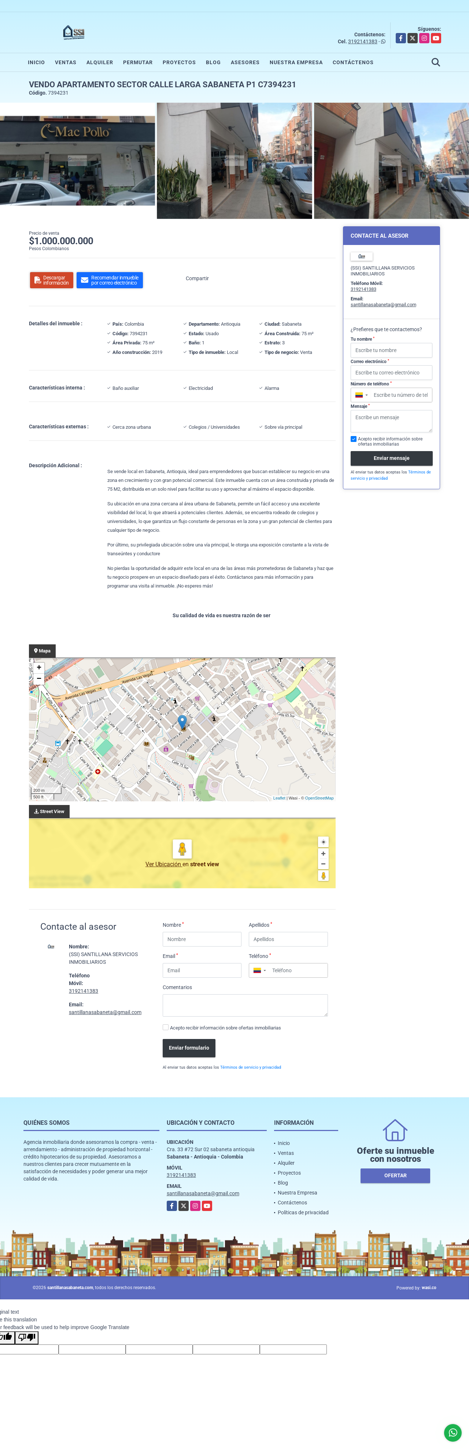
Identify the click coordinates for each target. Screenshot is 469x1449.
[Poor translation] (26, 1337)
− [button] (39, 679)
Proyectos (179, 62)
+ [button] (39, 668)
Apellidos (260, 924)
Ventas (66, 62)
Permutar (138, 62)
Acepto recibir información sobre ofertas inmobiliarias (225, 1028)
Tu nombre (362, 339)
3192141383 (362, 41)
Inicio (36, 62)
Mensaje (360, 406)
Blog (213, 62)
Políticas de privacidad (303, 1212)
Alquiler (99, 62)
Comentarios (177, 987)
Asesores (245, 62)
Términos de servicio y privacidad (250, 1067)
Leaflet (279, 798)
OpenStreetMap (319, 798)
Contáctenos (353, 62)
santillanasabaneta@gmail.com (105, 1012)
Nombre (173, 924)
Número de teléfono (371, 384)
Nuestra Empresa (296, 62)
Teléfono (260, 955)
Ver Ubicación (163, 864)
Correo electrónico (370, 362)
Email (170, 955)
